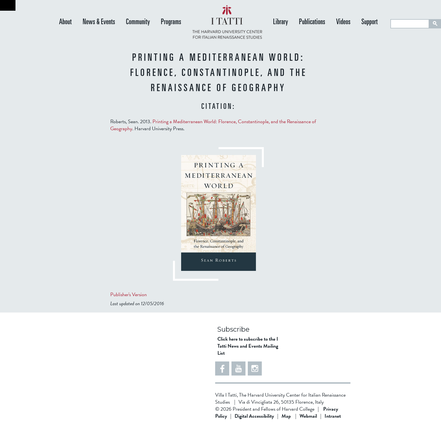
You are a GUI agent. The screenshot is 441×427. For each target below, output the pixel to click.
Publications (312, 22)
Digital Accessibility (254, 416)
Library (280, 22)
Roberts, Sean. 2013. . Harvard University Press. (213, 125)
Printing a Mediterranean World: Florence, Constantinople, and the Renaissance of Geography (213, 125)
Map (286, 416)
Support (369, 22)
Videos (343, 22)
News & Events (99, 22)
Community (138, 22)
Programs (171, 22)
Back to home (7, 5)
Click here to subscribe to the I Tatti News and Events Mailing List (247, 346)
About (65, 22)
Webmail (308, 416)
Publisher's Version (128, 294)
